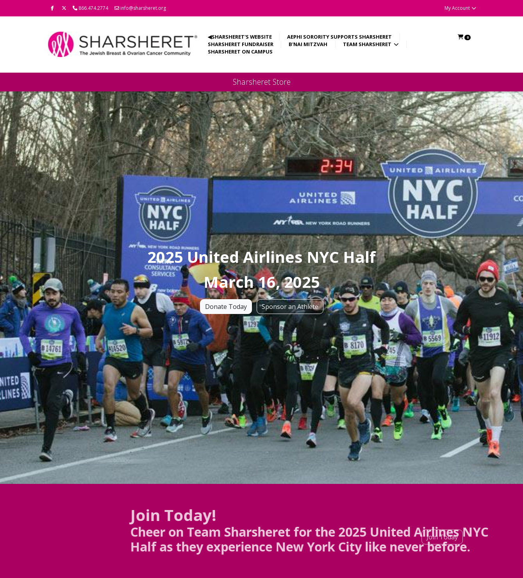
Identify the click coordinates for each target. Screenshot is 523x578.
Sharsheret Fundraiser (240, 44)
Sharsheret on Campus (240, 51)
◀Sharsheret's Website (240, 36)
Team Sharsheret (368, 44)
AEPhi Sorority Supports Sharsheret (339, 36)
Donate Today (226, 307)
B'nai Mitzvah (308, 44)
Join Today (424, 537)
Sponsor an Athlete (290, 307)
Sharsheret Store (262, 82)
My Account (460, 8)
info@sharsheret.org (140, 8)
